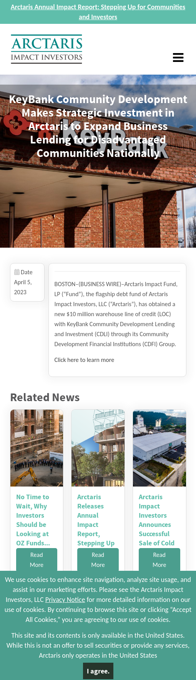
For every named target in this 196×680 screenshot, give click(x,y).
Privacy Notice (65, 599)
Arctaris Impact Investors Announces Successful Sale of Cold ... (156, 524)
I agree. (98, 671)
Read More (36, 559)
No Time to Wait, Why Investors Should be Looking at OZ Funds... (33, 519)
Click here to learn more (85, 359)
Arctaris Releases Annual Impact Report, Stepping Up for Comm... (96, 524)
